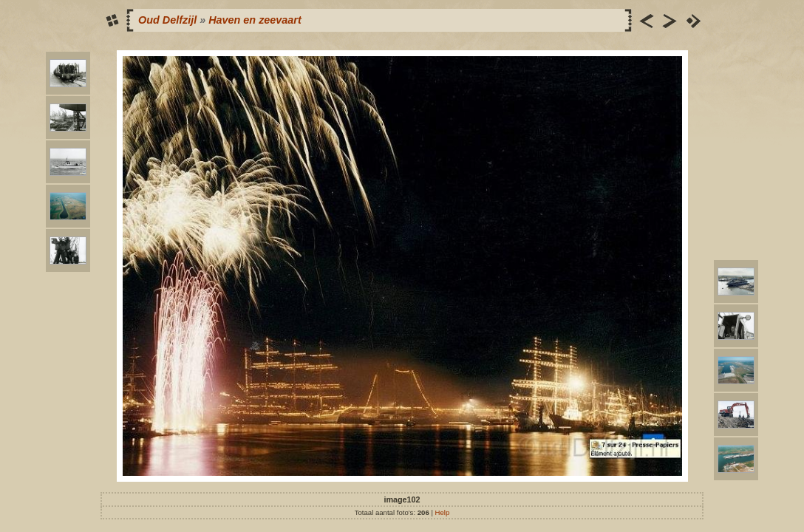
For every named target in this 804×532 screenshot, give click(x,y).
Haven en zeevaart (255, 20)
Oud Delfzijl (167, 20)
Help (442, 512)
